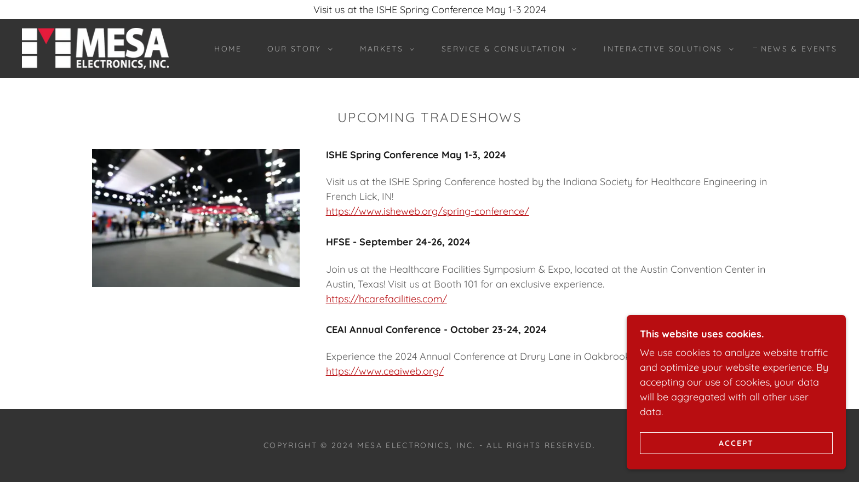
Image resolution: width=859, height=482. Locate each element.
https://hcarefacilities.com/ (386, 298)
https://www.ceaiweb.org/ (385, 371)
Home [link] (228, 49)
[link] (95, 47)
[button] (297, 48)
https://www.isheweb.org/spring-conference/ (427, 211)
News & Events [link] (799, 49)
